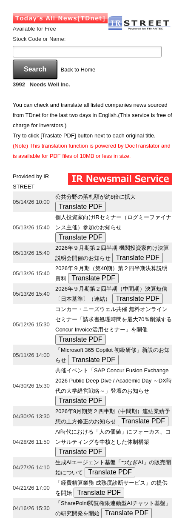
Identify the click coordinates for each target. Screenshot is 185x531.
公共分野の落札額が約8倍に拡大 (95, 197)
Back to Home (78, 69)
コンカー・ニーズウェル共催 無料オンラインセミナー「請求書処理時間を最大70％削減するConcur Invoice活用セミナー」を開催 (113, 319)
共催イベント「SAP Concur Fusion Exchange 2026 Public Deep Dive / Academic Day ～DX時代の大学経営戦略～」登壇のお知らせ (113, 380)
